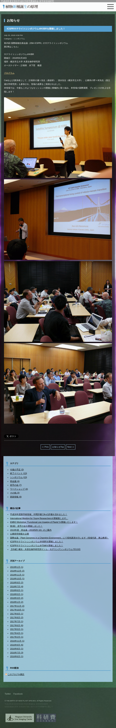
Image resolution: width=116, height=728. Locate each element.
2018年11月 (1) (17, 575)
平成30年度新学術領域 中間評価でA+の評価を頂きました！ (38, 514)
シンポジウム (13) (18, 477)
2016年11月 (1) (17, 641)
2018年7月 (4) (16, 586)
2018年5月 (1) (16, 594)
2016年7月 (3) (16, 652)
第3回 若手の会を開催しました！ (26, 526)
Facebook (18, 694)
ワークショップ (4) (19, 489)
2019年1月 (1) (16, 567)
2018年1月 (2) (16, 602)
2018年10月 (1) (17, 578)
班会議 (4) (15, 481)
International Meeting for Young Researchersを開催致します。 (39, 518)
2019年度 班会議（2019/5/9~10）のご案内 (30, 530)
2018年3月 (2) (16, 598)
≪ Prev (45, 447)
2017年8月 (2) (16, 617)
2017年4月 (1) (16, 633)
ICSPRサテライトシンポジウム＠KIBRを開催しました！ (36, 541)
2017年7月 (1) (16, 621)
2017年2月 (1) (16, 637)
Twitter (8, 694)
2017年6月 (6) (16, 625)
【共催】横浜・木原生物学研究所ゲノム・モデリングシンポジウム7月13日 (45, 549)
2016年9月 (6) (16, 645)
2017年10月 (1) (17, 610)
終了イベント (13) (18, 473)
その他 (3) (15, 493)
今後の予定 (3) (17, 469)
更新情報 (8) (16, 497)
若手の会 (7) (16, 485)
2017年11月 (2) (17, 606)
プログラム (9, 73)
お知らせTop (58, 447)
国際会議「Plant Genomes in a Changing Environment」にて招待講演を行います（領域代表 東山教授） (59, 538)
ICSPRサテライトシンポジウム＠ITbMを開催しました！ (36, 545)
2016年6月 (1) (16, 656)
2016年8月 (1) (16, 649)
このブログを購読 (16, 674)
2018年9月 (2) (16, 582)
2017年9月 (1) (16, 614)
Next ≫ (70, 447)
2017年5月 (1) (16, 629)
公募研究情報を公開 (19, 534)
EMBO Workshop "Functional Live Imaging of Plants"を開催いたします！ (44, 522)
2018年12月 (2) (17, 571)
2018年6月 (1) (16, 590)
